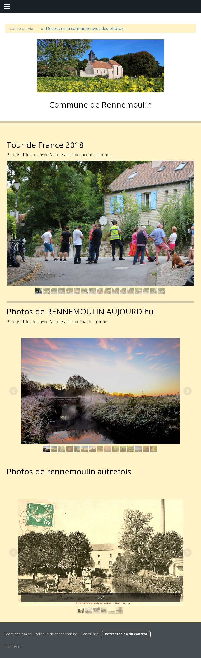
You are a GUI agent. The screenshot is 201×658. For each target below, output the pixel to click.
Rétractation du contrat (126, 634)
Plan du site (90, 634)
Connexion (13, 646)
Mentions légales (18, 634)
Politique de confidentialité (56, 634)
